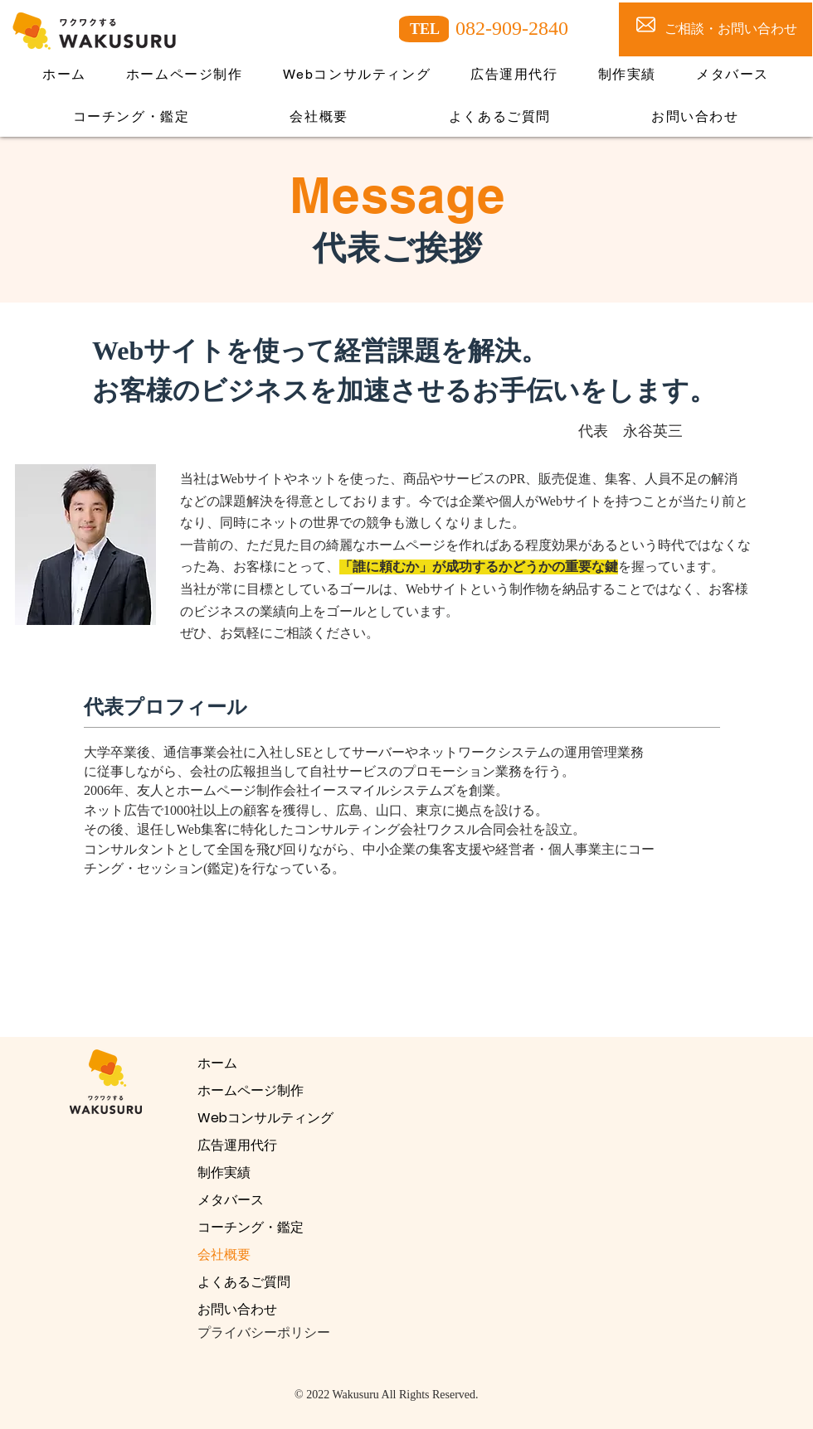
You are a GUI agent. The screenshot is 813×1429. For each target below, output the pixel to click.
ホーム (217, 1063)
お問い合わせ (237, 1309)
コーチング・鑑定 (250, 1227)
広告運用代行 (237, 1145)
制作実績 (224, 1172)
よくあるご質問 (243, 1281)
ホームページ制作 (250, 1090)
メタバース (230, 1199)
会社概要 (224, 1254)
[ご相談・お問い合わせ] (715, 29)
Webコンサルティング (265, 1117)
